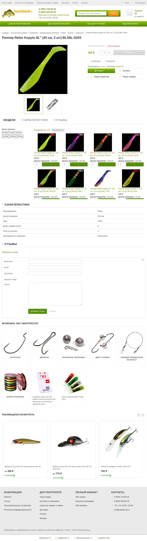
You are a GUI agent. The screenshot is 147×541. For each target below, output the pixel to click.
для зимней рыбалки (59, 24)
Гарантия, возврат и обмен (47, 3)
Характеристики (34, 120)
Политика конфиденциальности (18, 510)
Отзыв (6, 284)
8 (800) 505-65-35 (46, 12)
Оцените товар (10, 279)
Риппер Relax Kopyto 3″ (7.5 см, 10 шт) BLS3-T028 (130, 190)
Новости (7, 497)
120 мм (5, 136)
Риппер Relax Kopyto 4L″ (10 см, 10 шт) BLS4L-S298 (102, 154)
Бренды (84, 3)
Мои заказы (81, 497)
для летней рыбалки (19, 24)
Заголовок (8, 273)
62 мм (5, 133)
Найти (113, 13)
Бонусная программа (85, 501)
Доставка (65, 3)
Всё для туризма (96, 24)
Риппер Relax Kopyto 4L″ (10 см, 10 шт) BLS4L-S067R (46, 190)
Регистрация (138, 3)
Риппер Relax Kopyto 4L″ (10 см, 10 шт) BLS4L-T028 (46, 154)
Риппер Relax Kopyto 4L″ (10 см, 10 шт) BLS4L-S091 (74, 190)
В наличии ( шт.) (42, 130)
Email (6, 267)
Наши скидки (7, 3)
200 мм (20, 136)
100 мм (18, 133)
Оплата (75, 3)
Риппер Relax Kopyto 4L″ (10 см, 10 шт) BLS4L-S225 (74, 154)
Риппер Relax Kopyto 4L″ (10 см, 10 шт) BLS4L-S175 (130, 154)
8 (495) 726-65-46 (46, 9)
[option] (33, 104)
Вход (125, 3)
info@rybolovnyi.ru (122, 510)
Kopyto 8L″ (120, 66)
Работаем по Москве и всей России (53, 15)
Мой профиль (81, 505)
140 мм (12, 136)
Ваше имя (8, 261)
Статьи (7, 501)
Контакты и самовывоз (24, 3)
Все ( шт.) (58, 130)
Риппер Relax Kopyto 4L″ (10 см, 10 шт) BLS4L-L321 (102, 190)
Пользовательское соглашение (17, 505)
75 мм (11, 133)
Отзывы (60, 120)
